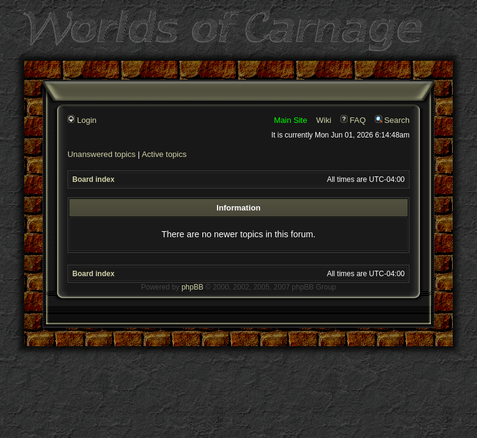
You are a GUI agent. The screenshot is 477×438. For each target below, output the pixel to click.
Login (82, 120)
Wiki (323, 120)
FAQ (353, 120)
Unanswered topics (101, 154)
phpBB (193, 287)
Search (392, 120)
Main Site (290, 120)
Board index (93, 179)
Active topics (164, 154)
